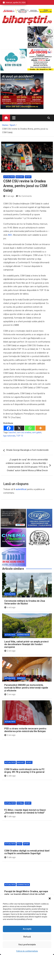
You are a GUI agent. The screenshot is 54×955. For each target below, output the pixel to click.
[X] (19, 428)
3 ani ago (8, 196)
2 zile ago (10, 776)
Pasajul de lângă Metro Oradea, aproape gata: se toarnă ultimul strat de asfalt (26, 892)
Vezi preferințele (27, 944)
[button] (49, 898)
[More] (40, 428)
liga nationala (9, 436)
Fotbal (20, 803)
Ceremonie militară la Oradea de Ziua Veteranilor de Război (24, 602)
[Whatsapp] (30, 428)
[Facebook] (9, 428)
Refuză (27, 936)
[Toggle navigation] (14, 118)
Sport (28, 177)
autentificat (21, 489)
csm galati (36, 432)
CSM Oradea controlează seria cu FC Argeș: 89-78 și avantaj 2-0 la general (24, 770)
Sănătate (21, 678)
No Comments (25, 196)
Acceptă (27, 929)
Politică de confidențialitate (27, 951)
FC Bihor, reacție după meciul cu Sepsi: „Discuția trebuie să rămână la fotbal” (25, 811)
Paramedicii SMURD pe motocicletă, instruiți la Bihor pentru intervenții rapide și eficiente (26, 688)
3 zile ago (10, 816)
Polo (19, 844)
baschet (12, 432)
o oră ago (10, 607)
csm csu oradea (24, 432)
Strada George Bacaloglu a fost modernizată (27, 450)
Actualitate (9, 177)
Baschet (19, 177)
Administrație (23, 635)
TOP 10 (19, 436)
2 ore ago (10, 651)
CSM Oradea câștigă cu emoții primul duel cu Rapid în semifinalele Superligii (26, 852)
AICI (10, 235)
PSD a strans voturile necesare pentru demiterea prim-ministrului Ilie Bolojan (25, 730)
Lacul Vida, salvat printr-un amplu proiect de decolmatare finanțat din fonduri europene (26, 644)
